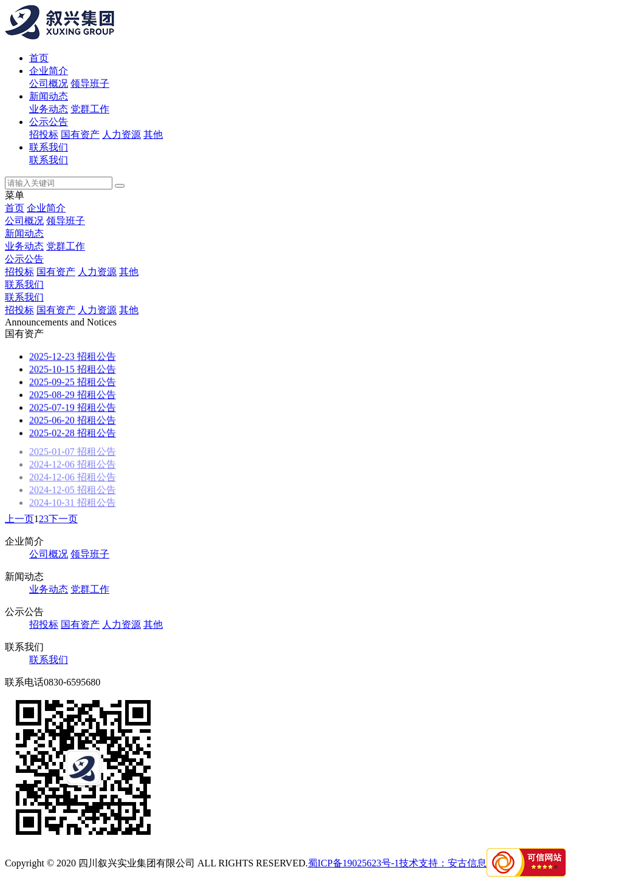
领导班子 (89, 83)
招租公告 (72, 357)
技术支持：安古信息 (443, 863)
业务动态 (48, 109)
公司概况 (48, 83)
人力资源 (121, 134)
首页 (39, 58)
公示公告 (48, 122)
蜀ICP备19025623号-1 (353, 863)
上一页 (19, 519)
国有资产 (80, 134)
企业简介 (48, 71)
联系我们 (48, 147)
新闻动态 (48, 96)
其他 (153, 134)
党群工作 (89, 109)
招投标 (43, 134)
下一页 (63, 519)
